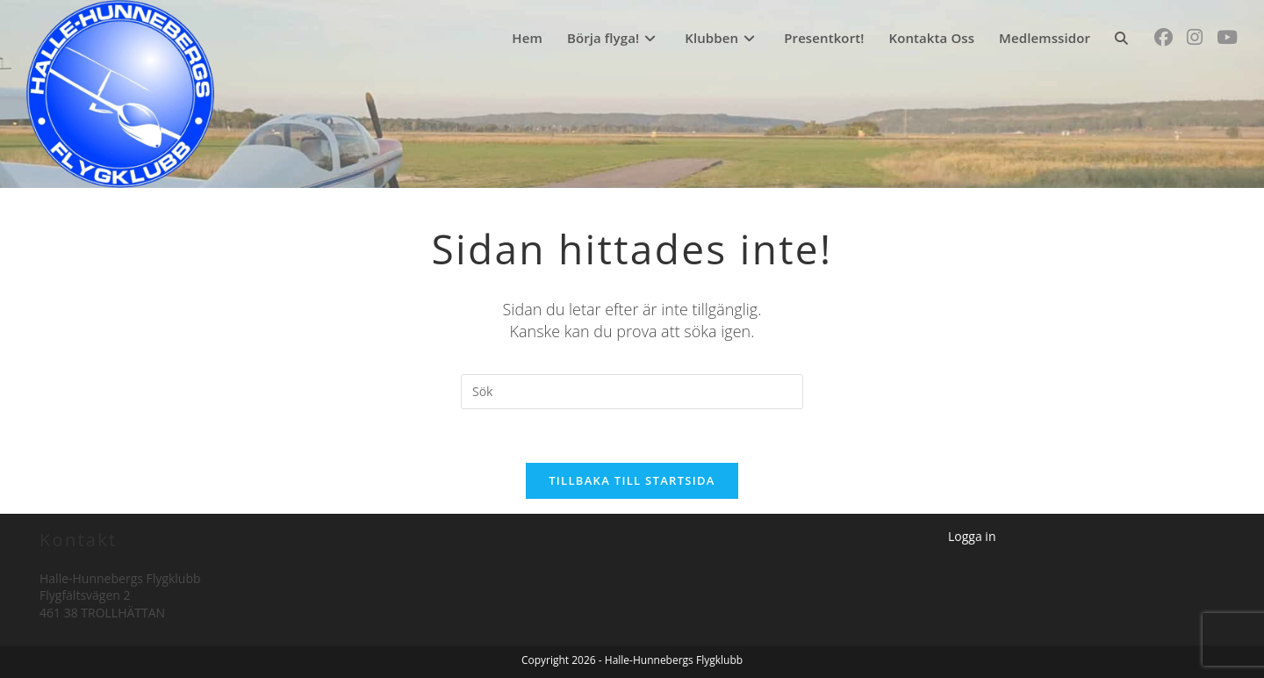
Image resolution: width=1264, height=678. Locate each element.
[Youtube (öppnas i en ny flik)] (1227, 37)
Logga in (971, 536)
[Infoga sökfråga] (632, 391)
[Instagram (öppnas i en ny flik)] (1195, 37)
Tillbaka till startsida (632, 480)
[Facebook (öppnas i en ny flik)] (1163, 37)
